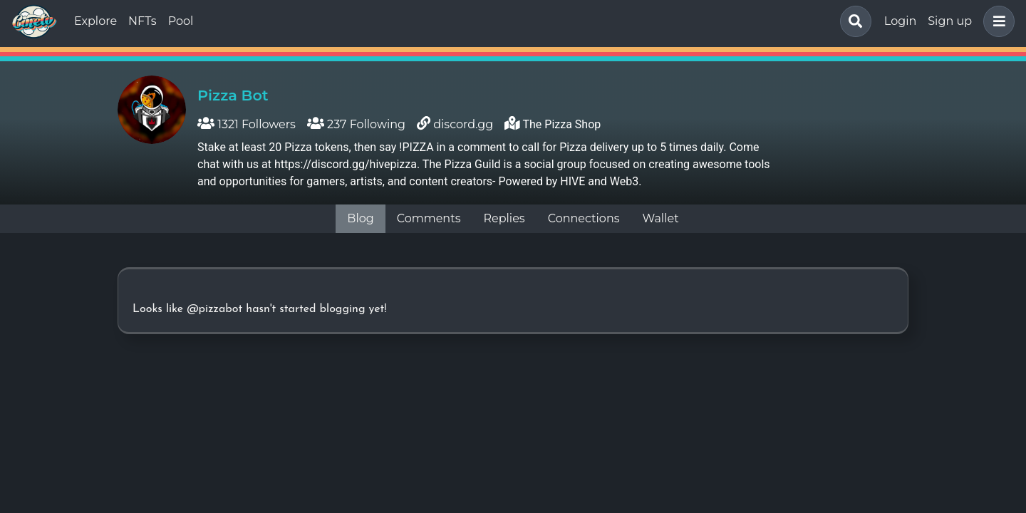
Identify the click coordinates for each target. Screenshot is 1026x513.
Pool (181, 21)
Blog (360, 218)
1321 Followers (246, 124)
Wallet (661, 218)
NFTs (142, 21)
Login (900, 21)
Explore (95, 21)
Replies (503, 218)
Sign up (950, 21)
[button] (996, 21)
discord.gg (463, 124)
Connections (584, 218)
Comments (429, 218)
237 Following (356, 124)
